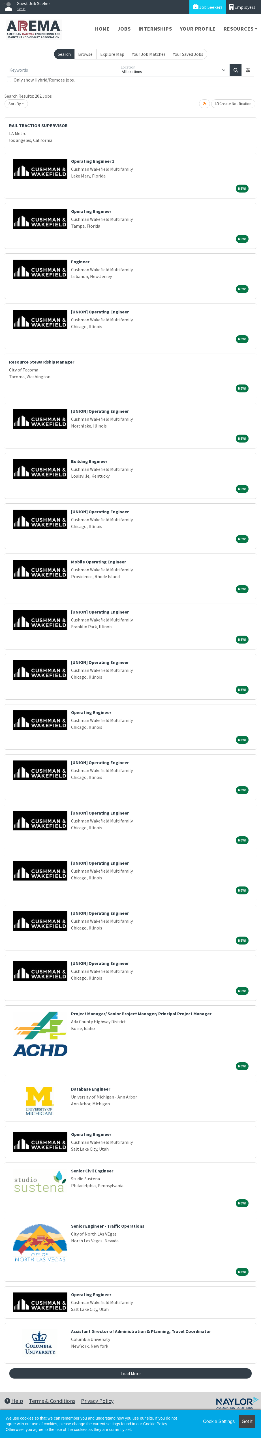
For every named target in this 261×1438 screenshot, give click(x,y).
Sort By (14, 103)
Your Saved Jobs (188, 54)
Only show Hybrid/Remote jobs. (44, 80)
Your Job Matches (149, 54)
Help (14, 1400)
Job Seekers (208, 6)
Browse (85, 54)
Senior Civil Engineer (92, 1171)
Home (102, 28)
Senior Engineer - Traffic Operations (107, 1226)
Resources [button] (238, 28)
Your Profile (198, 28)
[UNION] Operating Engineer (100, 312)
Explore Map (112, 54)
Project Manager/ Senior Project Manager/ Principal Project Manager (141, 1013)
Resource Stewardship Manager (41, 362)
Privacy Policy (97, 1400)
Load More (131, 1373)
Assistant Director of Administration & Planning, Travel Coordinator (141, 1331)
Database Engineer (90, 1089)
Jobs (123, 28)
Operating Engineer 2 (92, 161)
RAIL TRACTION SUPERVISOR (38, 125)
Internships (155, 28)
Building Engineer (89, 461)
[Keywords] (62, 70)
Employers (242, 6)
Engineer (80, 261)
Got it (247, 1421)
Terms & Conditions (52, 1400)
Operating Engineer (91, 211)
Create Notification (233, 103)
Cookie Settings (219, 1421)
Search (64, 54)
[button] (248, 70)
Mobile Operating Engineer (98, 562)
